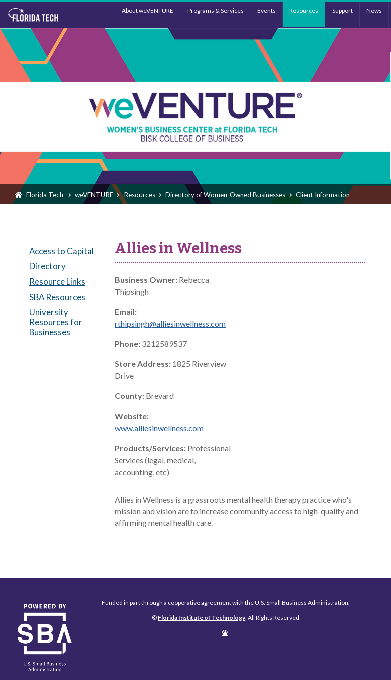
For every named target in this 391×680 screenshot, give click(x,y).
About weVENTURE (147, 10)
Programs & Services (215, 10)
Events (266, 10)
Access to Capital (61, 251)
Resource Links (57, 281)
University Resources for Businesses (55, 322)
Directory (47, 266)
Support (342, 10)
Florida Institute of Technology (50, 15)
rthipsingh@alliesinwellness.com (170, 323)
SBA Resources (57, 297)
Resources (303, 10)
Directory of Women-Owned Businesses (225, 195)
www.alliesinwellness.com (159, 428)
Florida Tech (44, 195)
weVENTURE (94, 195)
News (374, 10)
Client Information (323, 195)
